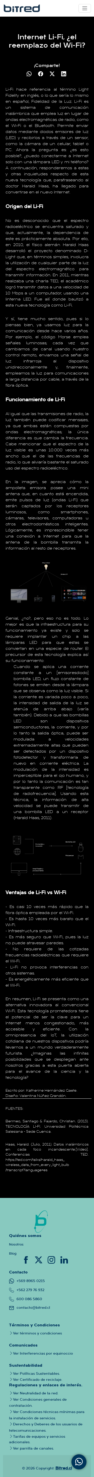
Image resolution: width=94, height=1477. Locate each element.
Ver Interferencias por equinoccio (41, 1353)
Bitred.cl (63, 1468)
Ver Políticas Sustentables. (34, 1373)
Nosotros (16, 1244)
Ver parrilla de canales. (31, 1448)
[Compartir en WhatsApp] (29, 74)
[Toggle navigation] (84, 8)
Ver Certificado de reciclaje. (35, 1379)
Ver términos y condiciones (35, 1333)
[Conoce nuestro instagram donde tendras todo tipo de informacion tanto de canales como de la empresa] (52, 1259)
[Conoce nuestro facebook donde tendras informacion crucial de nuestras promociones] (26, 1259)
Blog (13, 1253)
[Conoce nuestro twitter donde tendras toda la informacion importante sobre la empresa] (39, 1259)
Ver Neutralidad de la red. (33, 1393)
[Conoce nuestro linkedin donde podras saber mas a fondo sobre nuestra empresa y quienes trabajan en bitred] (64, 1259)
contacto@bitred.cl (29, 1307)
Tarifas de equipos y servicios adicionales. (37, 1439)
